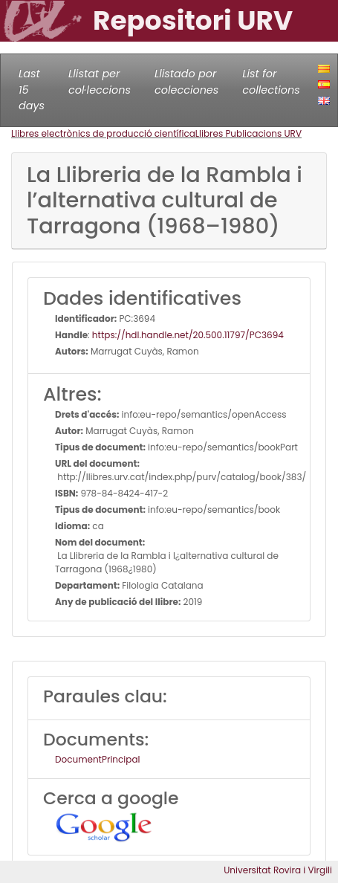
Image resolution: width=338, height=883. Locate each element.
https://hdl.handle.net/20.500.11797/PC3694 (188, 335)
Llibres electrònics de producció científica (103, 133)
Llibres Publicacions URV (248, 133)
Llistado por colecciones (186, 81)
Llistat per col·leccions (99, 81)
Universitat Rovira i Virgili (278, 870)
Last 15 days (32, 89)
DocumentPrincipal (97, 759)
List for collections (270, 81)
